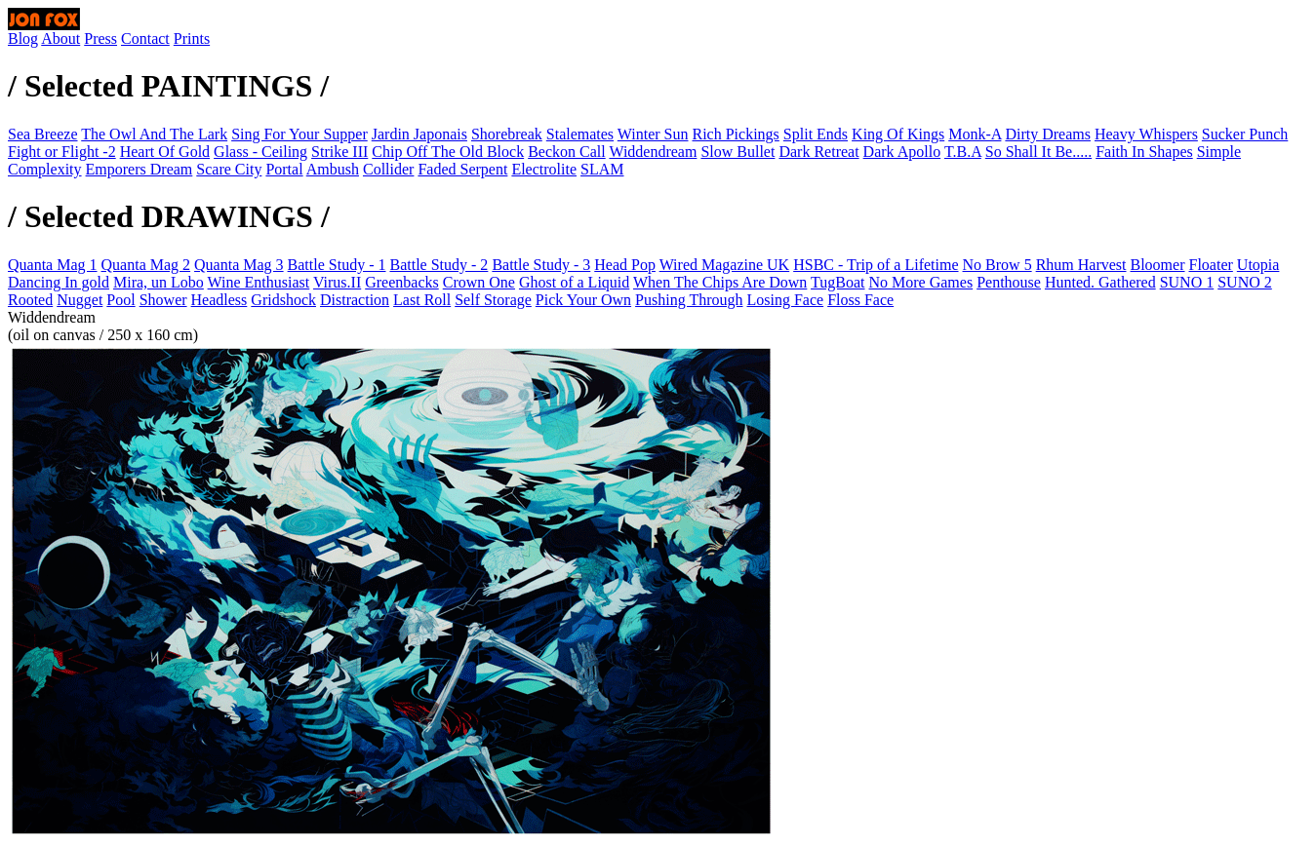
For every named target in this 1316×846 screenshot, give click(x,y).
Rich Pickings (736, 134)
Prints (192, 38)
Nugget (79, 299)
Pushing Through (688, 299)
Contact (145, 38)
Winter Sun (653, 134)
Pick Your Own (583, 299)
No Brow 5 (997, 264)
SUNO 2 (1244, 282)
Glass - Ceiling (260, 151)
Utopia (1258, 264)
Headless (219, 299)
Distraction (354, 299)
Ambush (332, 169)
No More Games (921, 282)
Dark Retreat (818, 151)
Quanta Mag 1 (53, 264)
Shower (163, 299)
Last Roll (422, 299)
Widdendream (653, 151)
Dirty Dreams (1048, 134)
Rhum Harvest (1081, 264)
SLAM (601, 169)
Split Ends (815, 134)
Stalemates (580, 134)
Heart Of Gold (165, 151)
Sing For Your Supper (299, 134)
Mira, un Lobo (158, 282)
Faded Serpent (462, 169)
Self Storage (493, 299)
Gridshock (283, 299)
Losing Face (784, 299)
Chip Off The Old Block (448, 151)
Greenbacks (402, 282)
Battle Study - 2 (438, 264)
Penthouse (1009, 282)
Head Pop (625, 264)
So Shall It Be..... (1038, 151)
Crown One (479, 282)
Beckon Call (567, 151)
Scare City (228, 169)
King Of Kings (898, 134)
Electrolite (544, 169)
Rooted (30, 299)
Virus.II (337, 282)
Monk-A (974, 134)
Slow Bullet (737, 151)
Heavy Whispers (1146, 134)
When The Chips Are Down (720, 282)
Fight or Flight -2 (62, 151)
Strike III (339, 151)
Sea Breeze (43, 134)
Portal (283, 169)
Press (100, 38)
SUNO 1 (1187, 282)
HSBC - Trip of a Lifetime (875, 264)
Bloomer (1158, 264)
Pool (120, 299)
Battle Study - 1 (337, 264)
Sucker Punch (1245, 134)
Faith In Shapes (1144, 151)
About (60, 38)
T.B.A (962, 151)
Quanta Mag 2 (146, 264)
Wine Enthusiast (259, 282)
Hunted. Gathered (1100, 282)
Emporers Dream (139, 169)
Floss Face (860, 299)
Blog (23, 38)
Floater (1211, 264)
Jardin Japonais (419, 134)
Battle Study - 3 (541, 264)
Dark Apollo (902, 151)
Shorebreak (506, 134)
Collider (388, 169)
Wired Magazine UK (724, 264)
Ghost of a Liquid (574, 282)
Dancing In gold (58, 282)
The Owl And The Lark (154, 134)
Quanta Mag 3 (239, 264)
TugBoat (837, 282)
